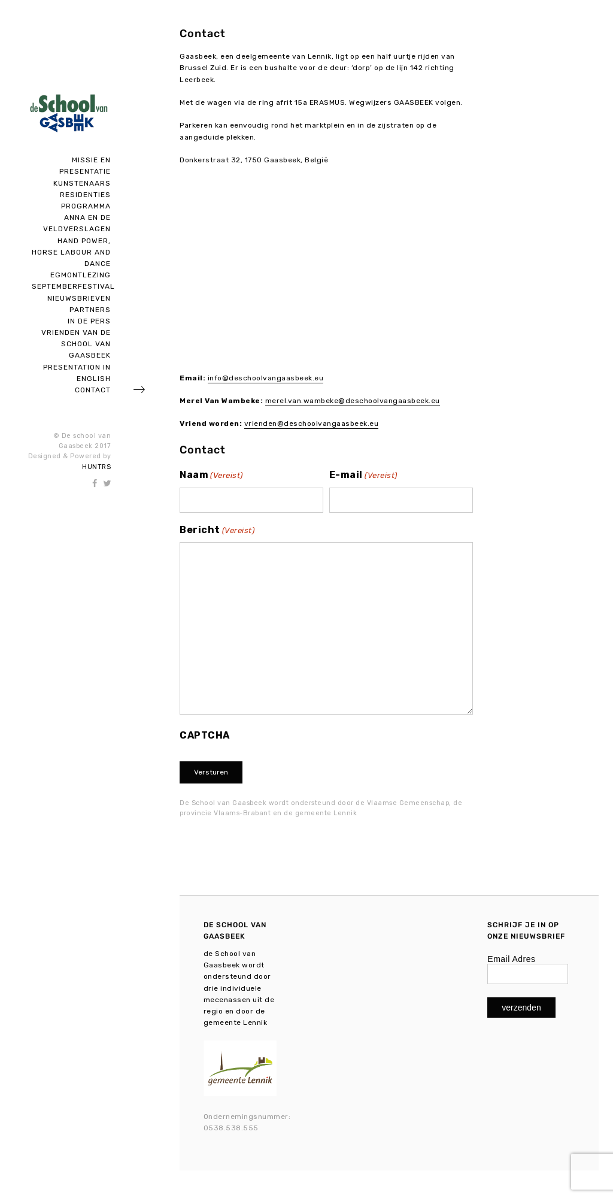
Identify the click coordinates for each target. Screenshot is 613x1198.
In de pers (89, 321)
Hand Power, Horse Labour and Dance (71, 252)
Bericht (217, 530)
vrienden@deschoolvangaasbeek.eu (311, 423)
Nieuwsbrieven (79, 298)
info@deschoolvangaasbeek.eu (266, 378)
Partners (90, 309)
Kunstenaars (82, 183)
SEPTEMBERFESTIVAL (73, 286)
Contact (93, 390)
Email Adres (511, 959)
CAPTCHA (205, 735)
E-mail (363, 475)
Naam (211, 475)
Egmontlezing (80, 275)
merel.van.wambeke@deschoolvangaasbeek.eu (352, 401)
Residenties (85, 194)
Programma (86, 206)
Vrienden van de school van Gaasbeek (76, 343)
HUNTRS (96, 467)
